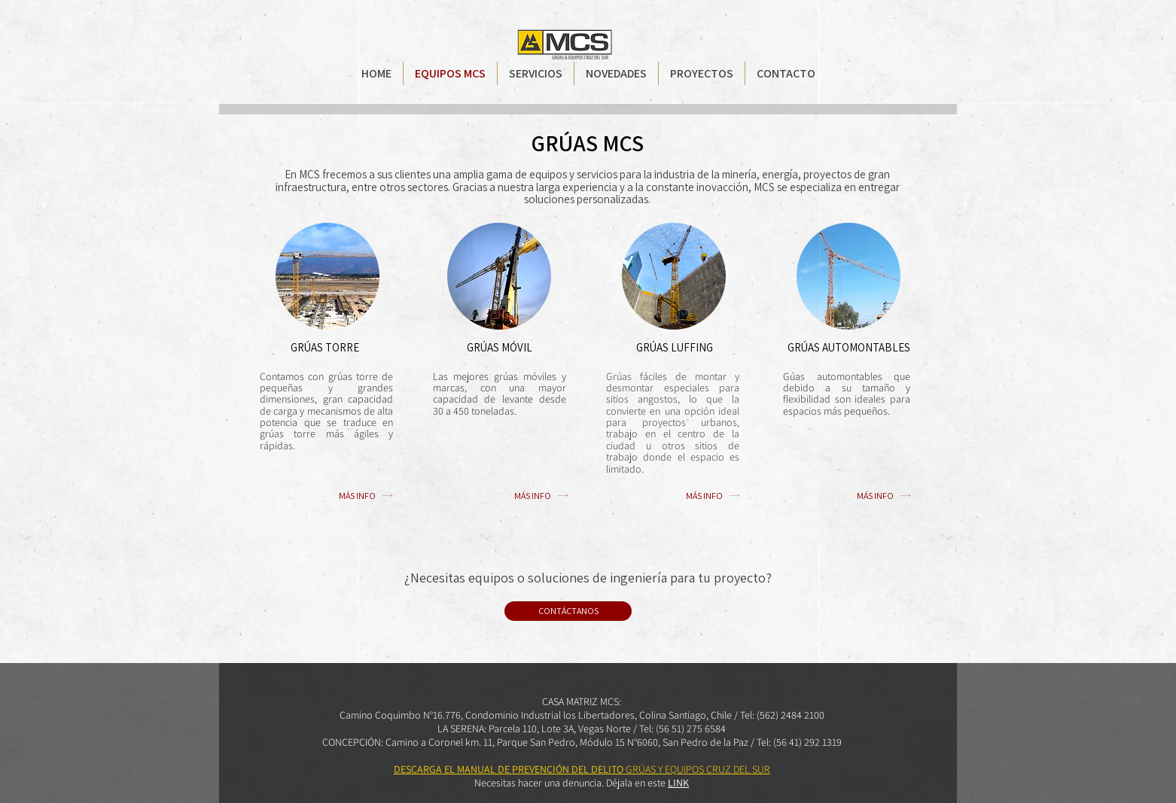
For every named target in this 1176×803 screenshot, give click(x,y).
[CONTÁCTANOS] (568, 611)
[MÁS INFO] (365, 496)
